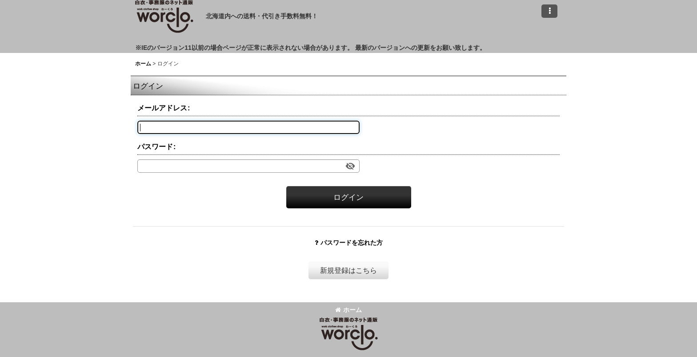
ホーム (348, 309)
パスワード (155, 146)
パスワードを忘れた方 (349, 242)
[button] (549, 11)
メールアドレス (162, 108)
